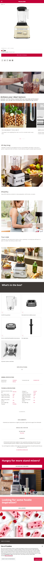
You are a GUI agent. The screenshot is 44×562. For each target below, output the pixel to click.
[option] (18, 120)
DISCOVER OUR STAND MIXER (22, 466)
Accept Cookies (38, 559)
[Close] (42, 546)
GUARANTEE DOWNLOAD (22, 449)
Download (22, 433)
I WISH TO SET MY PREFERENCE (8, 559)
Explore (2, 4)
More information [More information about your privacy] (9, 556)
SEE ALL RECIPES (22, 508)
